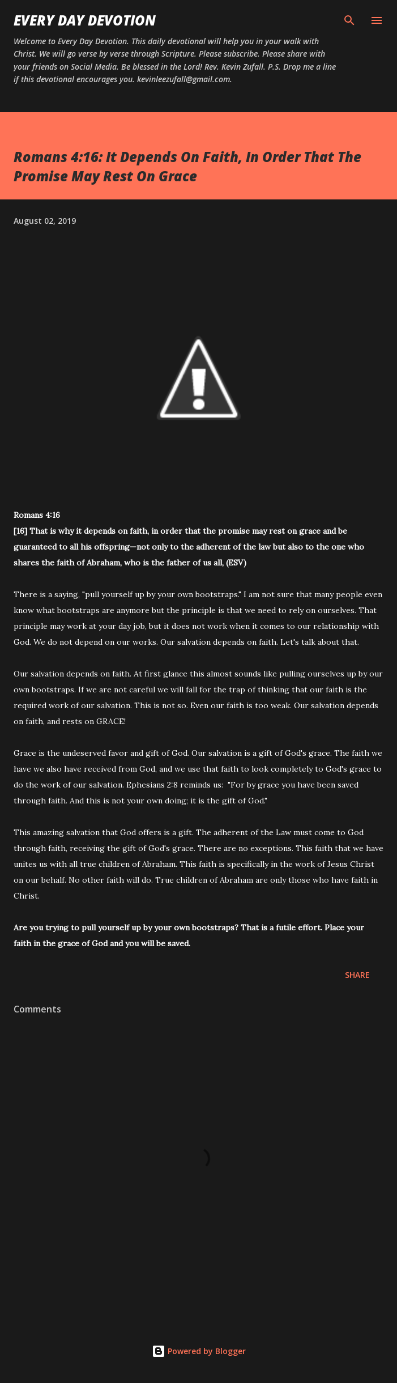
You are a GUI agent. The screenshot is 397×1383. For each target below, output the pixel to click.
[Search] (349, 20)
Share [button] (357, 974)
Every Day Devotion (85, 20)
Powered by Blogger (199, 1351)
